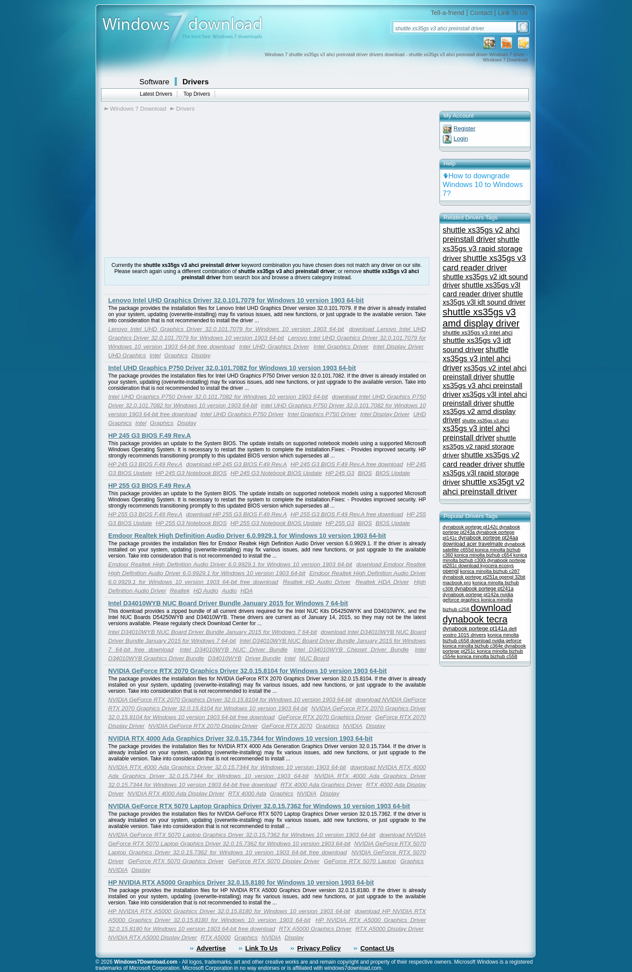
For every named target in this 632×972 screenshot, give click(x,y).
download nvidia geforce (495, 640)
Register (465, 128)
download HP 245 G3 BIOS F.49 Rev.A (236, 464)
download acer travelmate (474, 544)
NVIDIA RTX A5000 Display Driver (152, 937)
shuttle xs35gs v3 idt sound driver (477, 345)
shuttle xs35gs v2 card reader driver (481, 459)
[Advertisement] (178, 184)
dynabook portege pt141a (476, 628)
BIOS (365, 473)
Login (461, 138)
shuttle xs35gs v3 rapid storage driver (483, 249)
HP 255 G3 (340, 523)
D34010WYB (224, 658)
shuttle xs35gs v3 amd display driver (481, 317)
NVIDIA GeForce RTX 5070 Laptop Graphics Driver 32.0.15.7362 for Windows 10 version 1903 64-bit (259, 806)
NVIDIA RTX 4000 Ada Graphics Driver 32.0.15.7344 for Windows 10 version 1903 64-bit (240, 738)
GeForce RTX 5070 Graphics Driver (176, 861)
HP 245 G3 (340, 473)
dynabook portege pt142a (471, 594)
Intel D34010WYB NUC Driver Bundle (233, 649)
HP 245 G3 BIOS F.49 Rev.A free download (347, 464)
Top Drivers (196, 94)
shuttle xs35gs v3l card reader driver (482, 289)
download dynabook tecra (477, 613)
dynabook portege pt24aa (488, 538)
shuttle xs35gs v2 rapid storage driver (479, 446)
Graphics (175, 355)
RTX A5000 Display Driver (390, 928)
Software (154, 81)
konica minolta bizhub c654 (484, 555)
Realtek (180, 590)
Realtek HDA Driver (382, 582)
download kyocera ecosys (486, 565)
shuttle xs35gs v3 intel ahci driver (477, 358)
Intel (155, 355)
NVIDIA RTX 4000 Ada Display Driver (175, 793)
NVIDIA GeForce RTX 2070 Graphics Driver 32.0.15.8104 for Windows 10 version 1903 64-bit (247, 670)
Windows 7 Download (138, 108)
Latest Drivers (156, 94)
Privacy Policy (319, 948)
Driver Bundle (263, 658)
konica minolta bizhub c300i (485, 557)
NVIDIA (352, 726)
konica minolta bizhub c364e (474, 645)
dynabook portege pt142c (471, 526)
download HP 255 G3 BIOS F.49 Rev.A (236, 514)
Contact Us (377, 948)
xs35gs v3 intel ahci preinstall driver (476, 433)
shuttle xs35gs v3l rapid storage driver (484, 473)
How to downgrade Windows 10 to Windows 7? (483, 185)
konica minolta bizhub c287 (490, 571)
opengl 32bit (512, 577)
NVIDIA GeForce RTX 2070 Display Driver (203, 726)
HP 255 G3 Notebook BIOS (191, 523)
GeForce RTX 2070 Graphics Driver (324, 717)
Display (201, 355)
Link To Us (513, 12)
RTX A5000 (215, 937)
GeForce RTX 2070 (287, 726)
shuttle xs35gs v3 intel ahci (478, 332)
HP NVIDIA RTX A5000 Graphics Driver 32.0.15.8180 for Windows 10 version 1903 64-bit (241, 882)
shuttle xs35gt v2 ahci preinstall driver (484, 486)
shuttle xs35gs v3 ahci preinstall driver (483, 386)
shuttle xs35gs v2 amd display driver (479, 411)
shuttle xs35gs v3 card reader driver (484, 262)
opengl (451, 571)
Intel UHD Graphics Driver (274, 346)
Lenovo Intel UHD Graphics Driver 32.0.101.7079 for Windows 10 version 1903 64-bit (236, 300)
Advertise (211, 948)
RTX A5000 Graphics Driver (315, 928)
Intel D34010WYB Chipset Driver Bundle (351, 649)
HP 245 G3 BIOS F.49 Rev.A (149, 435)
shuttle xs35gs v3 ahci (485, 420)
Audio (229, 590)
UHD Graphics (127, 355)
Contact (481, 12)
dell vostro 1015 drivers (480, 631)
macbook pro (457, 582)
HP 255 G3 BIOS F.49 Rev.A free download (347, 514)
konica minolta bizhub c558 (487, 656)
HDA (247, 590)
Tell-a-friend (447, 12)
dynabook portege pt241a (484, 589)
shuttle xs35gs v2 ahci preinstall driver (481, 235)
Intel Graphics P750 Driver (321, 414)
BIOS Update (393, 473)
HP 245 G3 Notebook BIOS (191, 473)
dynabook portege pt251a (471, 577)
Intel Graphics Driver (341, 346)
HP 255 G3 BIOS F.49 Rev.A (149, 485)
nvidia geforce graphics (478, 597)
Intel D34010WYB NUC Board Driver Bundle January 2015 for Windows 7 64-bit (228, 603)
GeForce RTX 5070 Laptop (360, 861)
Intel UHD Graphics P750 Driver (242, 414)
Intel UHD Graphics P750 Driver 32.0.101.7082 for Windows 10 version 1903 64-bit (232, 367)
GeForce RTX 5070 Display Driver (274, 861)
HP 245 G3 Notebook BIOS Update (276, 473)
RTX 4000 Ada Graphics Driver (321, 784)
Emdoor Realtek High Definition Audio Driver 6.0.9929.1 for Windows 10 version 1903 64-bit (247, 535)
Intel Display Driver (398, 346)
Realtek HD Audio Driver (317, 582)
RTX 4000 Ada (247, 793)
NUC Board (314, 658)
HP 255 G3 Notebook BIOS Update (276, 523)
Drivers (196, 81)
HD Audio (206, 590)
